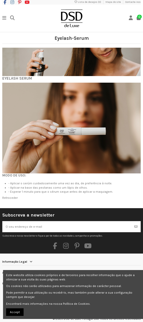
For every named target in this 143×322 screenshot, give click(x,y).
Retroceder (10, 198)
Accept (15, 312)
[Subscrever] (135, 226)
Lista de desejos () (88, 2)
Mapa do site (113, 2)
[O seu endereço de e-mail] (67, 226)
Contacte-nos (133, 2)
